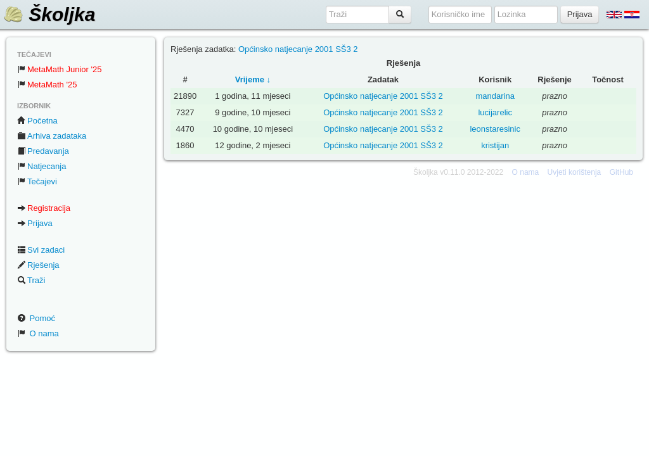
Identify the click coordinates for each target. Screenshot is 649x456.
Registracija (43, 208)
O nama (38, 333)
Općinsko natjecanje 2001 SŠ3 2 (298, 49)
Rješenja (38, 265)
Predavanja (43, 151)
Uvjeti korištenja (574, 172)
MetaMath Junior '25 (59, 69)
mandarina (494, 96)
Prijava (35, 223)
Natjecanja (41, 166)
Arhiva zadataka (51, 136)
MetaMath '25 (47, 84)
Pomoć (36, 318)
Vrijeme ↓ (253, 79)
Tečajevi (37, 181)
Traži (31, 280)
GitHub (621, 172)
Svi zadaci (41, 250)
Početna (37, 120)
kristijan (495, 145)
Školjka (49, 14)
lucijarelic (494, 112)
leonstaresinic (495, 129)
